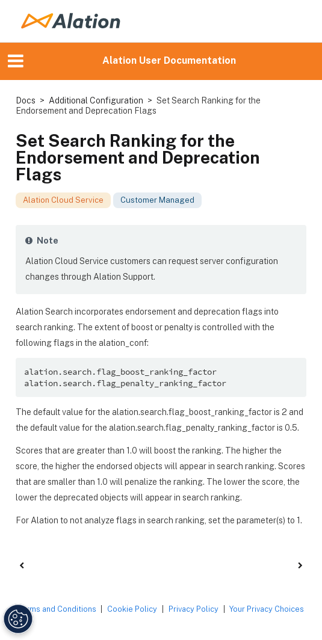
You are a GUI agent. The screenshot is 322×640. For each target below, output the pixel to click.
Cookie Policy (132, 609)
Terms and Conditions (57, 609)
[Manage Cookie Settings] (17, 619)
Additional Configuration (96, 100)
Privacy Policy (193, 609)
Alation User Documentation (169, 60)
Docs (26, 100)
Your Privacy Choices (266, 609)
